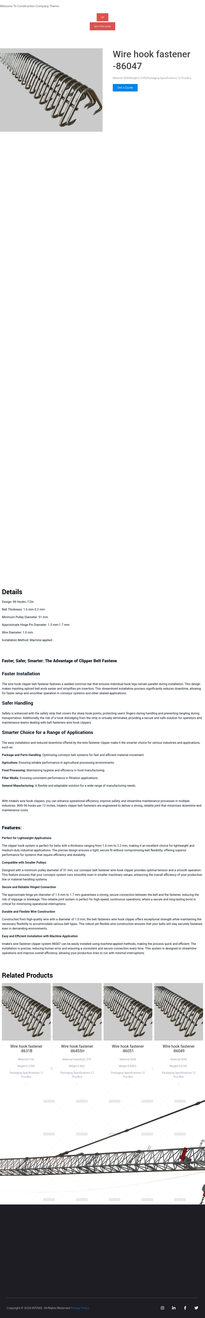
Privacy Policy (80, 1308)
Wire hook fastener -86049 (179, 1048)
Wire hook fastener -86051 (128, 1048)
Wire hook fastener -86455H (77, 1048)
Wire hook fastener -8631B (26, 1048)
